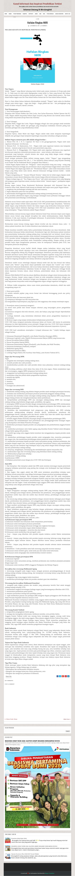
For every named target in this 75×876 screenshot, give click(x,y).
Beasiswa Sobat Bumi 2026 (19, 838)
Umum (36, 14)
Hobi (44, 14)
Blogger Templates (49, 873)
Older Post (66, 719)
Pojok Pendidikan (17, 14)
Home (6, 14)
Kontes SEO (67, 14)
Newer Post (9, 719)
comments (44, 25)
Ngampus (25, 14)
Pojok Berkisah (50, 14)
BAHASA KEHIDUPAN (59, 14)
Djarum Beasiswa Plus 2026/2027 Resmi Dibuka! (25, 854)
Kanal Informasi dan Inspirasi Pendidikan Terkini (37, 3)
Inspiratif (31, 14)
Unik (40, 14)
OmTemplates (33, 873)
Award (10, 14)
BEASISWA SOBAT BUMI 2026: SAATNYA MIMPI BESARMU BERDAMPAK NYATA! (32, 741)
